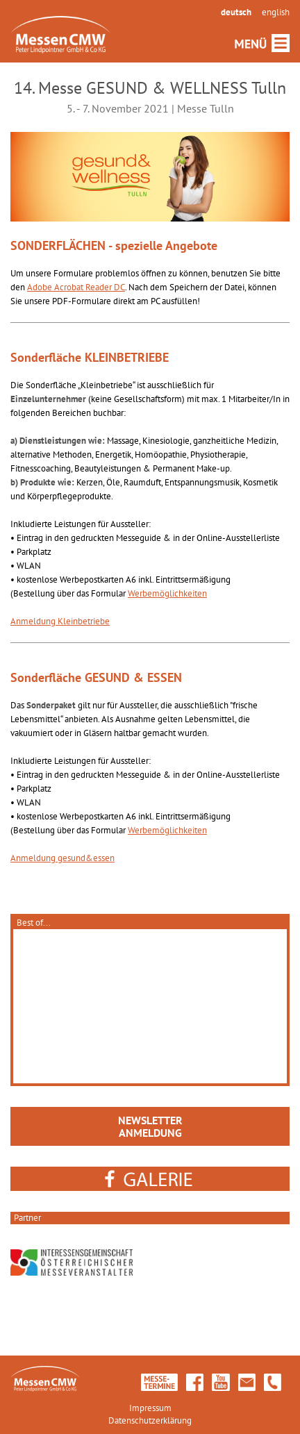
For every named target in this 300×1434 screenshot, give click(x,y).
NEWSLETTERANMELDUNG (150, 1126)
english (276, 12)
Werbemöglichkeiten (167, 593)
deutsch (236, 12)
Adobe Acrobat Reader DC (76, 287)
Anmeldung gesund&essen (62, 858)
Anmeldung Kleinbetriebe (60, 621)
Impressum (150, 1408)
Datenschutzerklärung (150, 1420)
